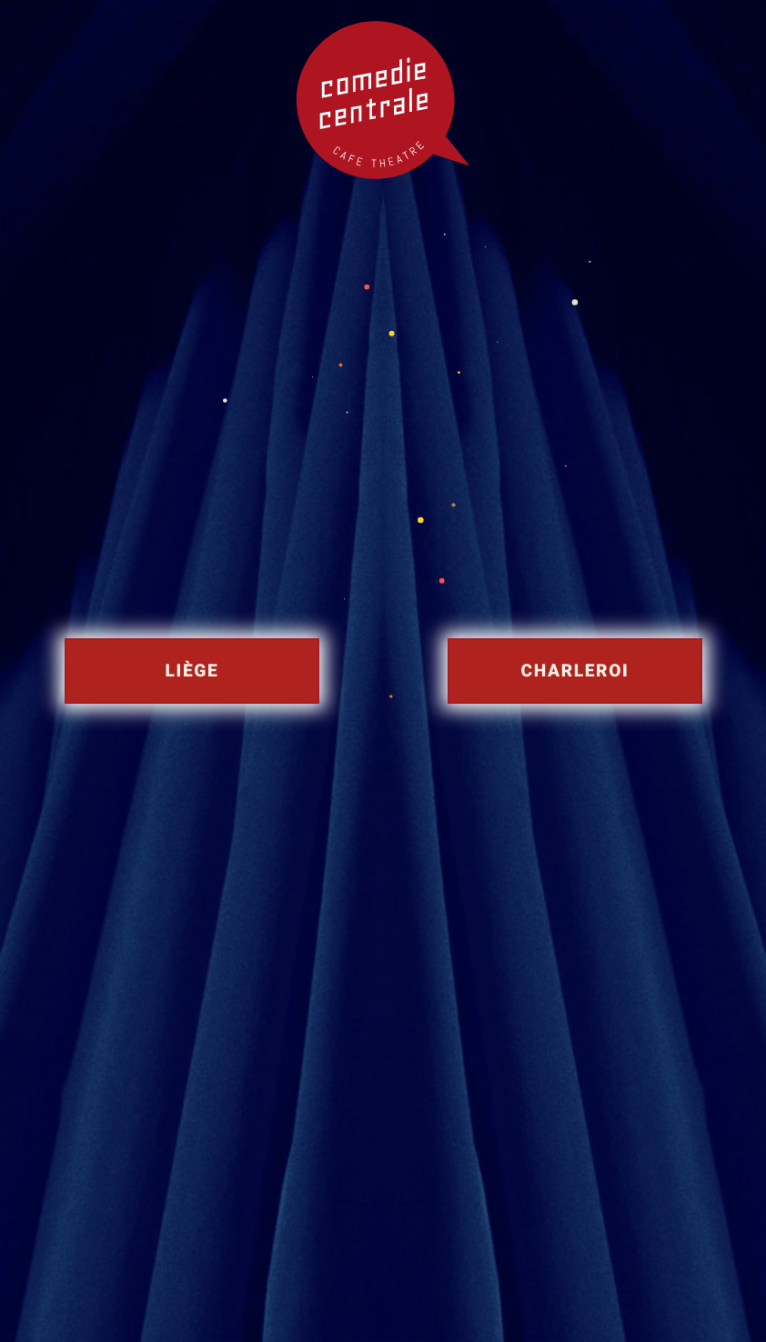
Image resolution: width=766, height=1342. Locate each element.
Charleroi (574, 671)
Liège (191, 671)
